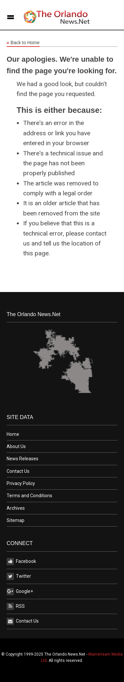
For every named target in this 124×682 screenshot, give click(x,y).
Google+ (20, 591)
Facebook (21, 561)
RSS (16, 606)
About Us (16, 446)
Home (13, 434)
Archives (16, 508)
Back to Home (23, 43)
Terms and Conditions (29, 495)
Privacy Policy (21, 483)
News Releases (22, 458)
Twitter (19, 576)
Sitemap (15, 520)
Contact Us (18, 471)
